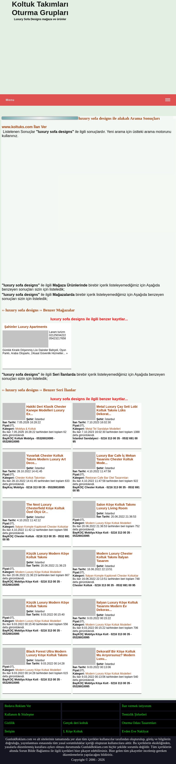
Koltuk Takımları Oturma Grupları (40, 8)
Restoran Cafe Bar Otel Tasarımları (106, 477)
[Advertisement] (88, 59)
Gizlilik (10, 723)
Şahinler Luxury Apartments (25, 327)
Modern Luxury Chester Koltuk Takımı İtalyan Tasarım (114, 557)
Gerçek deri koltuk (75, 723)
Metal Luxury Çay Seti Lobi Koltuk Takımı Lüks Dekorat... (117, 410)
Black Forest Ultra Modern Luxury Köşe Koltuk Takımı (46, 653)
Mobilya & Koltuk (25, 428)
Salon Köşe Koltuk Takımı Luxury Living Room (116, 506)
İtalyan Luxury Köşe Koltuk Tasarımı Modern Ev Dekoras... (117, 606)
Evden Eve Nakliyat (135, 731)
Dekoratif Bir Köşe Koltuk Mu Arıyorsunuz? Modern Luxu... (115, 655)
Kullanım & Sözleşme (19, 714)
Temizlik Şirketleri (134, 714)
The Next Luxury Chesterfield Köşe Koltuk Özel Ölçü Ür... (45, 508)
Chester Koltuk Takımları (30, 477)
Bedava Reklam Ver (18, 706)
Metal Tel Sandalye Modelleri (103, 428)
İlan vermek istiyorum (136, 706)
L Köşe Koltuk (73, 731)
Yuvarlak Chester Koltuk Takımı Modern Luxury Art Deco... (46, 459)
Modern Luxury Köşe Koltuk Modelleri (108, 523)
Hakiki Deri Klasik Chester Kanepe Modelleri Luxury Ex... (46, 410)
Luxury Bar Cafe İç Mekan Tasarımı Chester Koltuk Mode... (116, 459)
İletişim (10, 731)
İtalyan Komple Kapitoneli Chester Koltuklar (41, 526)
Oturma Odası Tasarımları (139, 723)
